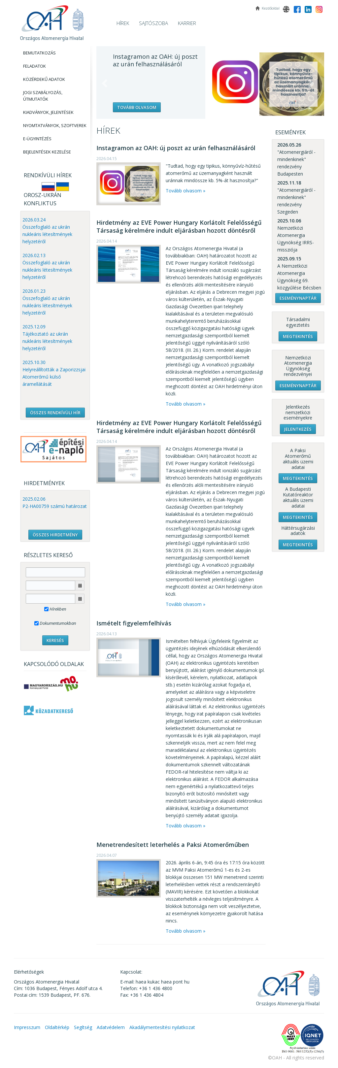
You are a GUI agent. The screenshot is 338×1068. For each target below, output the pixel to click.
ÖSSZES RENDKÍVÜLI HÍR (55, 413)
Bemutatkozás (39, 53)
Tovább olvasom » (185, 190)
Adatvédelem (111, 1027)
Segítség (83, 1027)
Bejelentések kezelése (47, 152)
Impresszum (27, 1027)
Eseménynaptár (298, 298)
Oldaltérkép (57, 1027)
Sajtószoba (153, 23)
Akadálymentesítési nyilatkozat (162, 1027)
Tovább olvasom (136, 107)
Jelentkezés (298, 429)
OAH (52, 20)
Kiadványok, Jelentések (48, 112)
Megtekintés (298, 336)
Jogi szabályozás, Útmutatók (42, 95)
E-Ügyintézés (37, 139)
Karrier (187, 23)
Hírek (123, 23)
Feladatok (34, 66)
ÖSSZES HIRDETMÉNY (55, 535)
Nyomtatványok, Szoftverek (54, 125)
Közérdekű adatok (44, 79)
